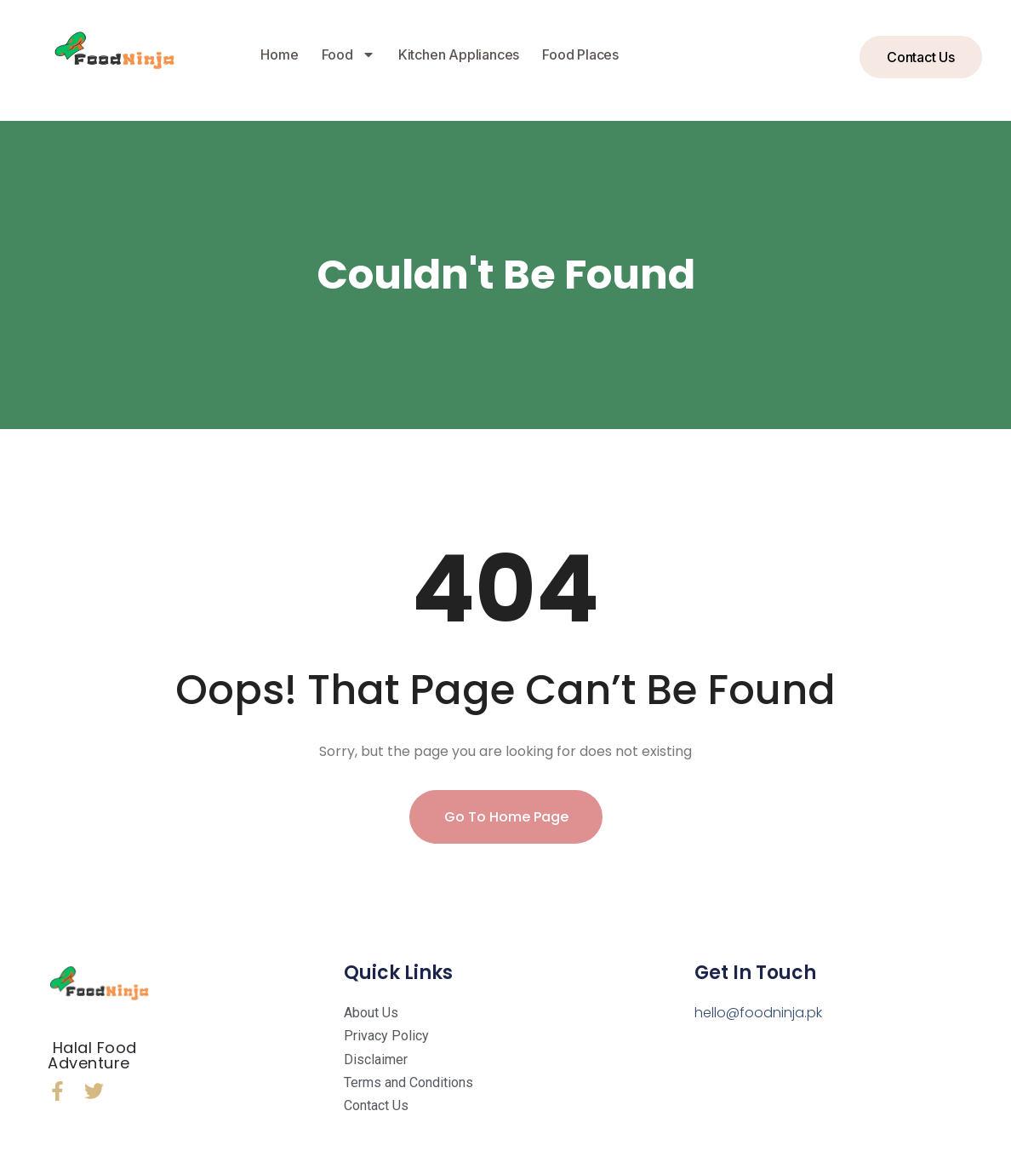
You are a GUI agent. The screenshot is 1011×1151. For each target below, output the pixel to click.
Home (279, 54)
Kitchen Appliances (458, 54)
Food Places (580, 54)
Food (348, 54)
